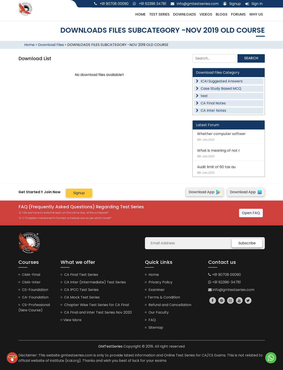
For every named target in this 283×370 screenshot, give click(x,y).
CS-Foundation (33, 289)
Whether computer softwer (228, 136)
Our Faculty (157, 312)
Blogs (222, 14)
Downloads (184, 14)
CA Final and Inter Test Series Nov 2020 (96, 312)
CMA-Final (29, 274)
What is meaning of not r (228, 153)
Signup (79, 192)
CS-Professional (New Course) (34, 307)
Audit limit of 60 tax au (228, 169)
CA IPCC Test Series (80, 289)
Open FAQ (251, 212)
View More (71, 319)
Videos (206, 14)
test (202, 95)
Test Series (159, 14)
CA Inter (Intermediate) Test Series (93, 282)
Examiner (155, 289)
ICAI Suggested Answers (219, 81)
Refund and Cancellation (168, 304)
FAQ (150, 319)
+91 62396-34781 (224, 282)
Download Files (51, 44)
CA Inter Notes (211, 110)
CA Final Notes (211, 103)
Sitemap (154, 327)
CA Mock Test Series (80, 297)
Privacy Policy (158, 282)
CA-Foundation (33, 297)
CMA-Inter (29, 282)
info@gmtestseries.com (231, 289)
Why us (256, 14)
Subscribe (247, 243)
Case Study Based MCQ (218, 88)
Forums (238, 14)
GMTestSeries (110, 346)
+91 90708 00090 (224, 274)
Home (140, 14)
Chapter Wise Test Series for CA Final (95, 304)
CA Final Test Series (79, 274)
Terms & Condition (162, 297)
